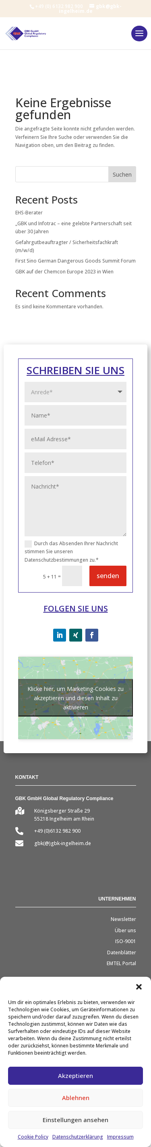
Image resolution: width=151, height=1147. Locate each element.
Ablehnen (75, 1098)
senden (108, 575)
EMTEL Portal (121, 963)
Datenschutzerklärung (77, 1136)
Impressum (120, 1136)
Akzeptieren (75, 1076)
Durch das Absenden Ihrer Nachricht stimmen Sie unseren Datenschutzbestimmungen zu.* (71, 551)
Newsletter (123, 919)
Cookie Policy (33, 1136)
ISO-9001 (125, 941)
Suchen (122, 174)
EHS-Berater (29, 212)
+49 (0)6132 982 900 (57, 830)
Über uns (125, 930)
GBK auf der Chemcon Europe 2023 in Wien (64, 271)
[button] (139, 987)
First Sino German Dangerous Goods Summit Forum (75, 260)
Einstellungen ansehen (75, 1120)
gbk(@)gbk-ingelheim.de (62, 843)
